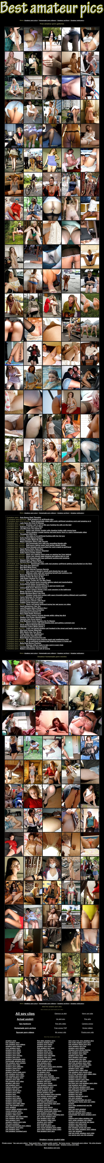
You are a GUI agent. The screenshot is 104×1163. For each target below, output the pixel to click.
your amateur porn (13, 1048)
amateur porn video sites (78, 1070)
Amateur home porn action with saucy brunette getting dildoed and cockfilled (56, 595)
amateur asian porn (44, 1068)
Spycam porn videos (25, 1032)
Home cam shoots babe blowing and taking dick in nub (47, 556)
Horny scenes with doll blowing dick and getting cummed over (50, 623)
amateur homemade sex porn (80, 1100)
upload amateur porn (45, 1087)
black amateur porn (44, 1061)
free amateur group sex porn (80, 1128)
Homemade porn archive (25, 1028)
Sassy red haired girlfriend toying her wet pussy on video (48, 604)
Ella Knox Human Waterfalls (31, 630)
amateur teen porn (13, 1057)
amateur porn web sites (78, 1081)
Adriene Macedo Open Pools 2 (31, 562)
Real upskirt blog (35, 1143)
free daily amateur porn (46, 1041)
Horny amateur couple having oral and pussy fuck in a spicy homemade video (56, 532)
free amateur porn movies (16, 1063)
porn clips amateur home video (49, 1129)
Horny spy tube (87, 1013)
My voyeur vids (60, 1032)
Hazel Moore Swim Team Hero (31, 549)
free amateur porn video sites (80, 1065)
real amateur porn (12, 1085)
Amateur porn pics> (31, 20)
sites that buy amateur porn (79, 1087)
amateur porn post (44, 1046)
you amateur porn (12, 1129)
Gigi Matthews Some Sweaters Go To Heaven (37, 621)
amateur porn (11, 1041)
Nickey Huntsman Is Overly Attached (34, 551)
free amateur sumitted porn (16, 1131)
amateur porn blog (44, 1065)
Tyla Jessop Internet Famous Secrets (34, 569)
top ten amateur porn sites (79, 1067)
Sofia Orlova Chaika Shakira (31, 552)
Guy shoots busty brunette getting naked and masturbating (49, 582)
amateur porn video (13, 1050)
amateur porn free (13, 1096)
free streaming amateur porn (48, 1078)
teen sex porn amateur (77, 1109)
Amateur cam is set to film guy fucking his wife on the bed (48, 525)
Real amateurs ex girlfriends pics (40, 519)
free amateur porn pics (14, 1128)
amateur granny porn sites (79, 1079)
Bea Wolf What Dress (28, 567)
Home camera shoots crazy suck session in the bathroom (48, 589)
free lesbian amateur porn (47, 1096)
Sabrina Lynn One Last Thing (31, 527)
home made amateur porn (47, 1070)
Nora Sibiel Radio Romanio (30, 613)
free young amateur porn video (49, 1128)
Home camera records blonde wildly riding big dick (46, 615)
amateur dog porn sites (78, 1076)
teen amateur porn (13, 1120)
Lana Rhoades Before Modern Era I (33, 608)
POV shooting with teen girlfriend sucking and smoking (47, 558)
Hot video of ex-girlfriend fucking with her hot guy (45, 536)
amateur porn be (43, 1105)
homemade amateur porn (15, 1061)
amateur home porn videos (47, 1109)
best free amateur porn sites (79, 1063)
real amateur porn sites (78, 1085)
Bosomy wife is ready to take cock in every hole (44, 645)
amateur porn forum (45, 1054)
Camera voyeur (87, 1024)
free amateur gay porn (45, 1048)
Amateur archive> (63, 20)
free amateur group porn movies (49, 1067)
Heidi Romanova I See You (30, 606)
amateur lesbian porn (45, 1042)
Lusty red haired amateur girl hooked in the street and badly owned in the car (56, 628)
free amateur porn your (46, 1118)
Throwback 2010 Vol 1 (28, 534)
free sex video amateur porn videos (82, 1129)
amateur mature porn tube (16, 1122)
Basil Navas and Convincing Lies (33, 637)
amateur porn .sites (76, 1068)
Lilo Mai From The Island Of (31, 528)
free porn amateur (13, 1124)
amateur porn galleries (14, 1067)
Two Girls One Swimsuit (29, 565)
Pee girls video (60, 1024)
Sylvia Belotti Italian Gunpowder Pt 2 (34, 584)
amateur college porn (45, 1100)
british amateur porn (45, 1092)
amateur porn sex (75, 1092)
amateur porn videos (14, 1046)
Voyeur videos (87, 1028)
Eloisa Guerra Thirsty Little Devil (32, 601)
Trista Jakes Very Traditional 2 (31, 634)
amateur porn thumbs (45, 1076)
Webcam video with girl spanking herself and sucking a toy (49, 573)
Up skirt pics (60, 1019)
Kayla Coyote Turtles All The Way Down (35, 580)
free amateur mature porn (47, 1085)
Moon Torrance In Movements (31, 591)
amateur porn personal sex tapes (81, 1122)
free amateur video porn (46, 1120)
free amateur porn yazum (47, 1113)
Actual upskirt (25, 1019)
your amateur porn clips (46, 1098)
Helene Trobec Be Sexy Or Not (32, 576)
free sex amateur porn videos (80, 1113)
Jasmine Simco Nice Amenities (32, 610)
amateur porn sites (13, 1092)
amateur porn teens (44, 1044)
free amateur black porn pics (80, 1044)
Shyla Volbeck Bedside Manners (32, 625)
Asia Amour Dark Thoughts (30, 517)
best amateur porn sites (78, 1057)
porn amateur (11, 1107)
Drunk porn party (54, 1145)
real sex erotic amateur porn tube (81, 1133)
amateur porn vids (13, 1079)
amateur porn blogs (44, 1083)
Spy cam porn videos (20, 1143)
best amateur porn (44, 1124)
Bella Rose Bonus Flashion (30, 643)
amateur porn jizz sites (77, 1059)
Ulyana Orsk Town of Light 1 (31, 599)
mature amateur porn (14, 1087)
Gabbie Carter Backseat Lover (31, 602)
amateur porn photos (77, 1048)
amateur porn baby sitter (15, 1103)
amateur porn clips (13, 1065)
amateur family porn (45, 1089)
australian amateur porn (46, 1059)
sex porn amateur (75, 1098)
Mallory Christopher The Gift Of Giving (35, 649)
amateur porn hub (44, 1074)
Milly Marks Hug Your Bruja (30, 632)
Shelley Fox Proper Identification (33, 617)
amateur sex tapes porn (78, 1124)
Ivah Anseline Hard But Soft (31, 636)
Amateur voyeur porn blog (70, 1145)
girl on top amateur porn (46, 1116)
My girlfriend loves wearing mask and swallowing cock (47, 639)
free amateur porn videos (15, 1044)
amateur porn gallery (45, 1122)
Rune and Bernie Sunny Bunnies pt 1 (34, 575)
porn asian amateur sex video (80, 1120)
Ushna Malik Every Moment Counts (33, 588)
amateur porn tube (13, 1054)
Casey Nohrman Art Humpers (31, 597)
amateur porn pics (44, 1050)
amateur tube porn (44, 1057)
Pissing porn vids (87, 1032)
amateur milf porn (44, 1081)
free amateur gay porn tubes (17, 1116)
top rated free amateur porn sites (81, 1089)
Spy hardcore (25, 1024)
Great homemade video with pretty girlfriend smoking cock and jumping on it (61, 521)
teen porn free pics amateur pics (81, 1041)
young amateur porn (14, 1111)
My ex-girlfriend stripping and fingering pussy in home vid (48, 641)
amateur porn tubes (13, 1098)
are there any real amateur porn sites (83, 1083)
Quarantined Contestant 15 (30, 612)
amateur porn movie (45, 1107)
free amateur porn (13, 1042)
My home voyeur (64, 1143)
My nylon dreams (95, 1143)
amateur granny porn (14, 1102)
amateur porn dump (13, 1052)
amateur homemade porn (15, 1059)
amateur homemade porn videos (18, 1126)
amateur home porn (13, 1068)
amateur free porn (13, 1070)
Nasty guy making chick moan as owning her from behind (48, 554)
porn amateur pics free (77, 1046)
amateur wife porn (13, 1083)
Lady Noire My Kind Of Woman (32, 523)
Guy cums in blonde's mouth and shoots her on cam (46, 571)
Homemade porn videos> (47, 20)
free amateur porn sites (15, 1081)
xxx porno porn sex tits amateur (81, 1135)
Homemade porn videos (80, 1143)
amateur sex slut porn (77, 1111)
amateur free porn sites (78, 1078)
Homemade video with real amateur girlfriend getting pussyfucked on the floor (61, 564)
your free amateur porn (15, 1105)
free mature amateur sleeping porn (50, 1115)
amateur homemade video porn (49, 1111)
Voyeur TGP (29, 1145)
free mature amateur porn (47, 1102)
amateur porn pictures (14, 1113)
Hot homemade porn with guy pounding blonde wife (46, 543)
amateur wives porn (44, 1052)
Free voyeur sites (40, 1145)
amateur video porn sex (78, 1126)
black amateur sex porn (46, 1091)
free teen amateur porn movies (49, 1094)
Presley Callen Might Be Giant (31, 540)
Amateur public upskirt (50, 1143)
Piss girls (87, 1019)
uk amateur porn (43, 1072)
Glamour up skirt (61, 1013)
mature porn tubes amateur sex (81, 1118)
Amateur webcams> (77, 20)
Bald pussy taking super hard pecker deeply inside (46, 545)
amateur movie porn (13, 1091)
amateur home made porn (16, 1072)
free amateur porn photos (78, 1052)
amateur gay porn (12, 1089)
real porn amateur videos (47, 1079)
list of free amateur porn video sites (82, 1074)
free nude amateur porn (46, 1126)
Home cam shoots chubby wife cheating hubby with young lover (51, 530)
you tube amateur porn (14, 1078)
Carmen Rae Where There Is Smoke (34, 647)
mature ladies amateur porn (16, 1109)
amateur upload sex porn (78, 1096)
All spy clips (25, 1013)
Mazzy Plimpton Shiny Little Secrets (34, 541)
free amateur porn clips (15, 1074)
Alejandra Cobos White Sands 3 (32, 626)
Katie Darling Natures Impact (31, 538)
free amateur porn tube (14, 1118)
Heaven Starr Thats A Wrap (30, 560)
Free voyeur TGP (60, 1028)
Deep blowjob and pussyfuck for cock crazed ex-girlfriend (48, 547)
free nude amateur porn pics (80, 1042)
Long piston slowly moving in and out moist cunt (45, 586)
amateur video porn (13, 1115)
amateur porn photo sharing (79, 1050)
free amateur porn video (15, 1076)
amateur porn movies (14, 1055)
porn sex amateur (75, 1131)
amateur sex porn (75, 1094)
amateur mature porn (14, 1100)
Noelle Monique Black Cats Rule (32, 593)
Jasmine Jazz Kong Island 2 (31, 619)
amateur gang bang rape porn (48, 1103)
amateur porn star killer (46, 1055)
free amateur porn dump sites (80, 1061)
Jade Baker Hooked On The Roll (32, 578)
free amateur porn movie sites (80, 1072)
